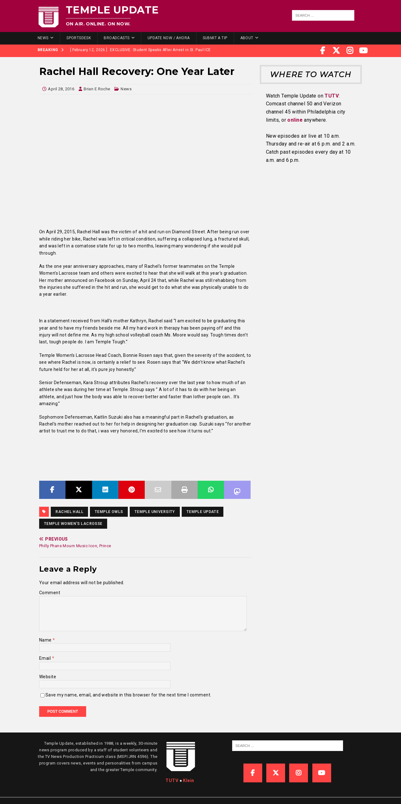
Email (45, 658)
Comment (49, 592)
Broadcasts (116, 38)
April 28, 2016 (61, 89)
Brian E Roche (97, 89)
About (246, 38)
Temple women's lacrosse (73, 523)
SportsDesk (78, 38)
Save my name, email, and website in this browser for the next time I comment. (128, 694)
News (43, 38)
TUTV (332, 96)
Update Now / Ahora (169, 38)
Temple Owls (109, 512)
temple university (154, 512)
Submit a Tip (215, 38)
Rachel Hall (69, 512)
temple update (202, 512)
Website (47, 676)
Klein (188, 780)
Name (46, 640)
